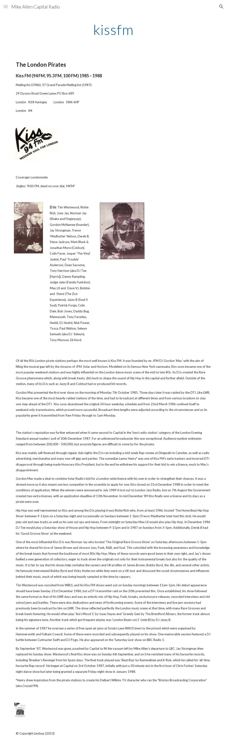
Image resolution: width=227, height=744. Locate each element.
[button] (5, 6)
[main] (113, 29)
